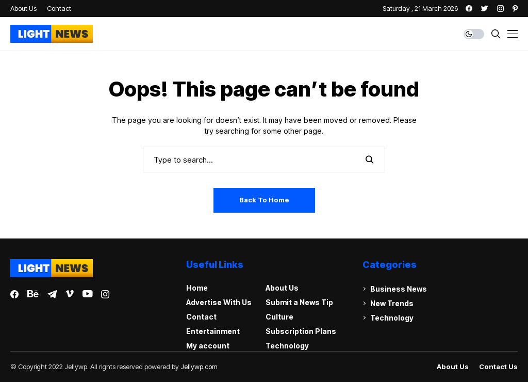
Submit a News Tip (299, 302)
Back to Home (264, 200)
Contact (201, 316)
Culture (279, 316)
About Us (282, 287)
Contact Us (498, 367)
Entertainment (213, 331)
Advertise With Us (219, 302)
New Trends (392, 303)
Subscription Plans (301, 331)
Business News (398, 288)
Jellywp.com (199, 366)
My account (207, 345)
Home (197, 287)
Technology (287, 345)
